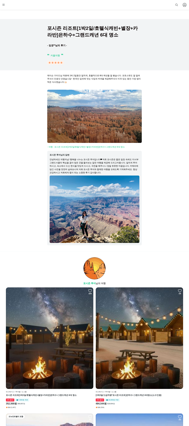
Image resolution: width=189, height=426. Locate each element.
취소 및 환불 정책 (87, 398)
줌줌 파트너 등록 (153, 5)
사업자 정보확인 (123, 415)
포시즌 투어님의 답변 (59, 155)
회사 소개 (84, 380)
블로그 (113, 389)
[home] (11, 6)
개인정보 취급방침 (87, 393)
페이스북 (113, 380)
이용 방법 (84, 384)
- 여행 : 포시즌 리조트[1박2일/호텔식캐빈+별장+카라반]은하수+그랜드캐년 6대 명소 (86, 147)
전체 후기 (114, 393)
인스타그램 (114, 384)
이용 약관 (84, 389)
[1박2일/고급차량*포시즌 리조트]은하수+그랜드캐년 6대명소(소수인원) (72, 345)
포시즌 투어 (89, 284)
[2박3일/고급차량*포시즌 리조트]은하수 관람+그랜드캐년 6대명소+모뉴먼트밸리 (116, 345)
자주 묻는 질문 (86, 406)
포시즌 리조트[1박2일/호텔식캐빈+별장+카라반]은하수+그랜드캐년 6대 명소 (27, 345)
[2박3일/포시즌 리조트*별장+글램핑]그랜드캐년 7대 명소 (162, 345)
